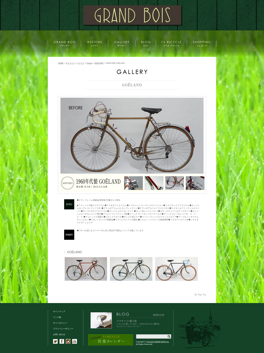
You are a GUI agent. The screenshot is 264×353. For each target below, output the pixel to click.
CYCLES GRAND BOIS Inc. (157, 342)
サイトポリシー (60, 323)
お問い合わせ (59, 334)
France (89, 63)
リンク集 (57, 317)
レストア (80, 63)
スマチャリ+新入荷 (127, 321)
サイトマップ (59, 311)
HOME (60, 63)
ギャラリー (70, 63)
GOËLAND (98, 63)
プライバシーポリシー (63, 329)
